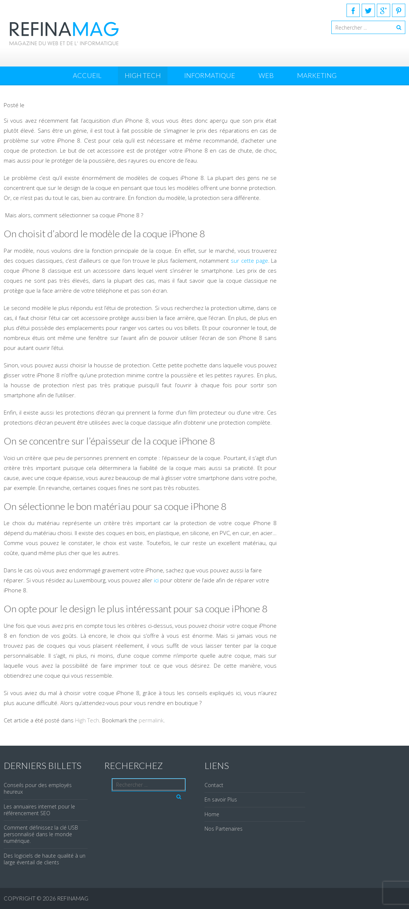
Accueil (87, 75)
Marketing (317, 75)
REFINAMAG (72, 898)
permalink (151, 720)
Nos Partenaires (223, 828)
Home (211, 814)
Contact (213, 785)
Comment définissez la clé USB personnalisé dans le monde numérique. (41, 834)
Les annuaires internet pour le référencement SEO (39, 810)
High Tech (143, 75)
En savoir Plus (220, 799)
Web (266, 75)
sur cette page (249, 260)
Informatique (209, 75)
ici (156, 580)
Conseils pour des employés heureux (38, 788)
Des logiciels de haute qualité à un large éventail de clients (44, 859)
